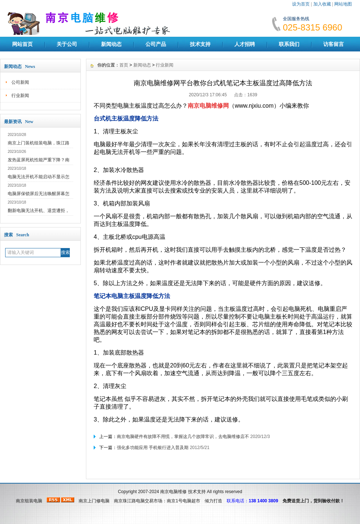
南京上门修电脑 (94, 500)
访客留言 (333, 44)
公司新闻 (20, 82)
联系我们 (289, 44)
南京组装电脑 (29, 500)
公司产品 (155, 44)
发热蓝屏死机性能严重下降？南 (38, 159)
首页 (123, 65)
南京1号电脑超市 (183, 500)
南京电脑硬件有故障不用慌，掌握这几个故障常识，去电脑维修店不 (183, 436)
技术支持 (200, 44)
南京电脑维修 (173, 491)
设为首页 (301, 4)
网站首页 (22, 44)
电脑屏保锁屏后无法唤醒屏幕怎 (38, 193)
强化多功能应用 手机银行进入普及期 (152, 447)
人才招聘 (244, 44)
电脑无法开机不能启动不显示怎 (38, 176)
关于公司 (67, 44)
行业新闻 (20, 95)
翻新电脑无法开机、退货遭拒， (38, 210)
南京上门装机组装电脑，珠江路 (38, 143)
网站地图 (343, 4)
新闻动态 (111, 44)
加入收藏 (322, 4)
